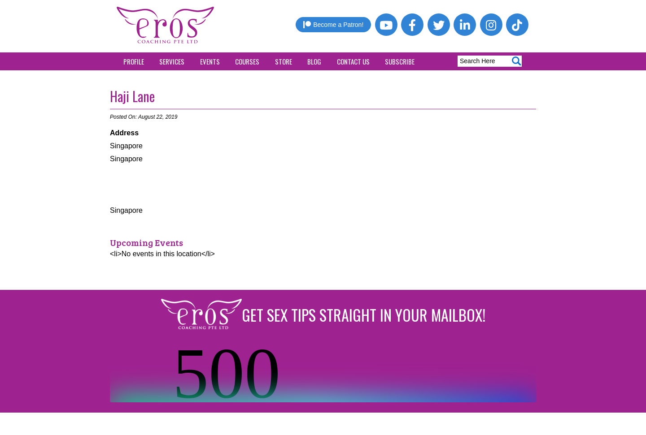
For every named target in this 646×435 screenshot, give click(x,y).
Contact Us (353, 61)
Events (210, 61)
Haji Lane (132, 96)
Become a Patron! (333, 24)
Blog (314, 61)
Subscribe (400, 61)
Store (283, 61)
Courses (247, 61)
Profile (133, 61)
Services (171, 61)
